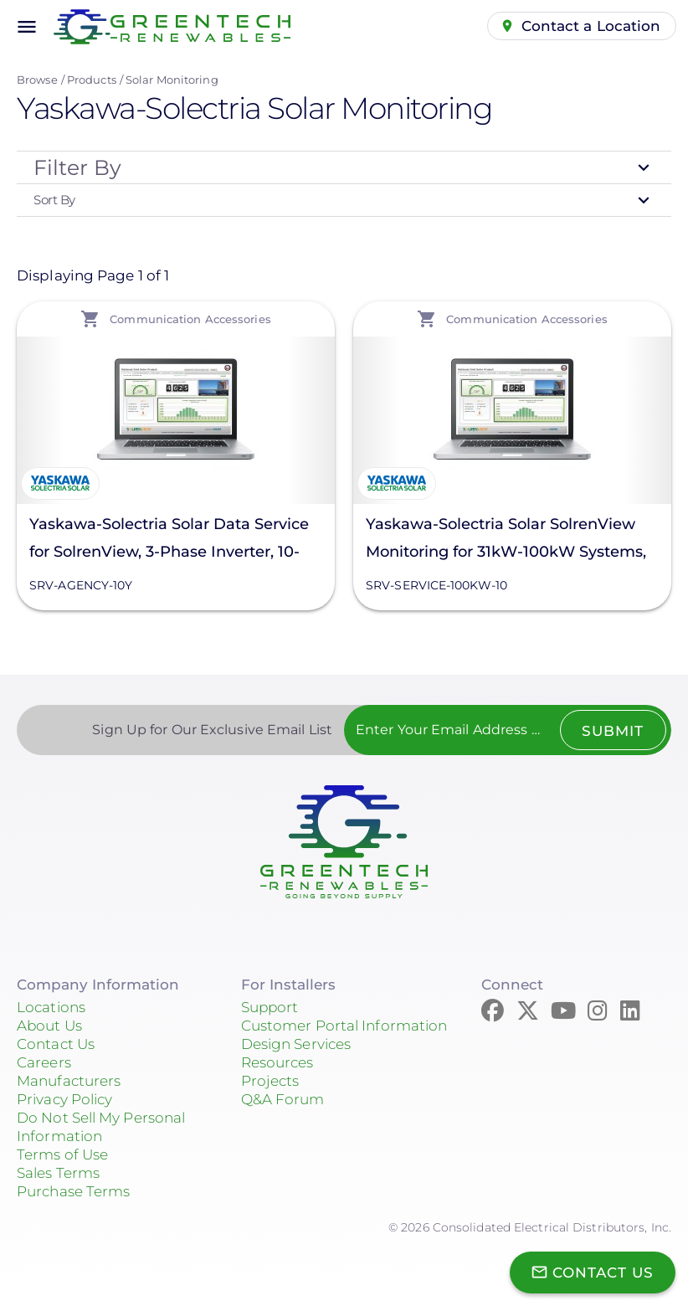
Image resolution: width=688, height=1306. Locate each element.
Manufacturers (69, 1080)
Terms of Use (62, 1154)
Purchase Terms (73, 1191)
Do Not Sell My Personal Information (101, 1126)
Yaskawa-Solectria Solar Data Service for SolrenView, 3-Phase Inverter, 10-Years (169, 540)
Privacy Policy (64, 1099)
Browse (37, 79)
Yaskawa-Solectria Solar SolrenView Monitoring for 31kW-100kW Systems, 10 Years (506, 540)
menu (27, 27)
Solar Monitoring (172, 79)
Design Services (296, 1044)
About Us (49, 1025)
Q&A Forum (283, 1099)
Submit (613, 730)
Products (91, 79)
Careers (44, 1062)
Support (270, 1007)
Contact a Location (591, 26)
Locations (51, 1007)
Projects (270, 1080)
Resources (277, 1062)
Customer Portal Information (344, 1025)
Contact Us (56, 1044)
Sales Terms (58, 1173)
